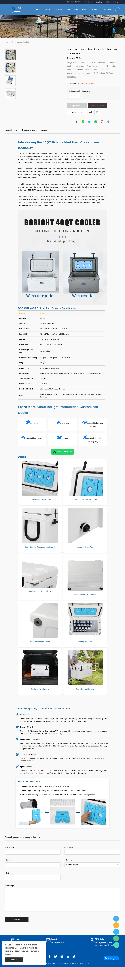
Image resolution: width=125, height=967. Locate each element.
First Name (9, 847)
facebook (76, 121)
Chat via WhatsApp (62, 451)
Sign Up (78, 2)
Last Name (68, 847)
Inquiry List (89, 2)
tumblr (108, 121)
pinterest (102, 121)
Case (108, 2)
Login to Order (77, 105)
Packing (65, 438)
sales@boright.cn (57, 943)
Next (10, 102)
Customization (72, 9)
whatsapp (95, 121)
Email (8, 860)
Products (59, 9)
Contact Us (107, 9)
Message (9, 886)
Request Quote (97, 105)
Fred (116, 919)
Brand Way (64, 423)
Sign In (69, 2)
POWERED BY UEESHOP (79, 963)
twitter (89, 121)
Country (68, 860)
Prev (10, 46)
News (84, 9)
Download (94, 9)
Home (38, 9)
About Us (48, 9)
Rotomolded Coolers (20, 42)
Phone (7, 873)
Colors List (34, 423)
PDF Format (90, 112)
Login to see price (87, 83)
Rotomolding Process (34, 438)
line (83, 121)
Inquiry (115, 2)
